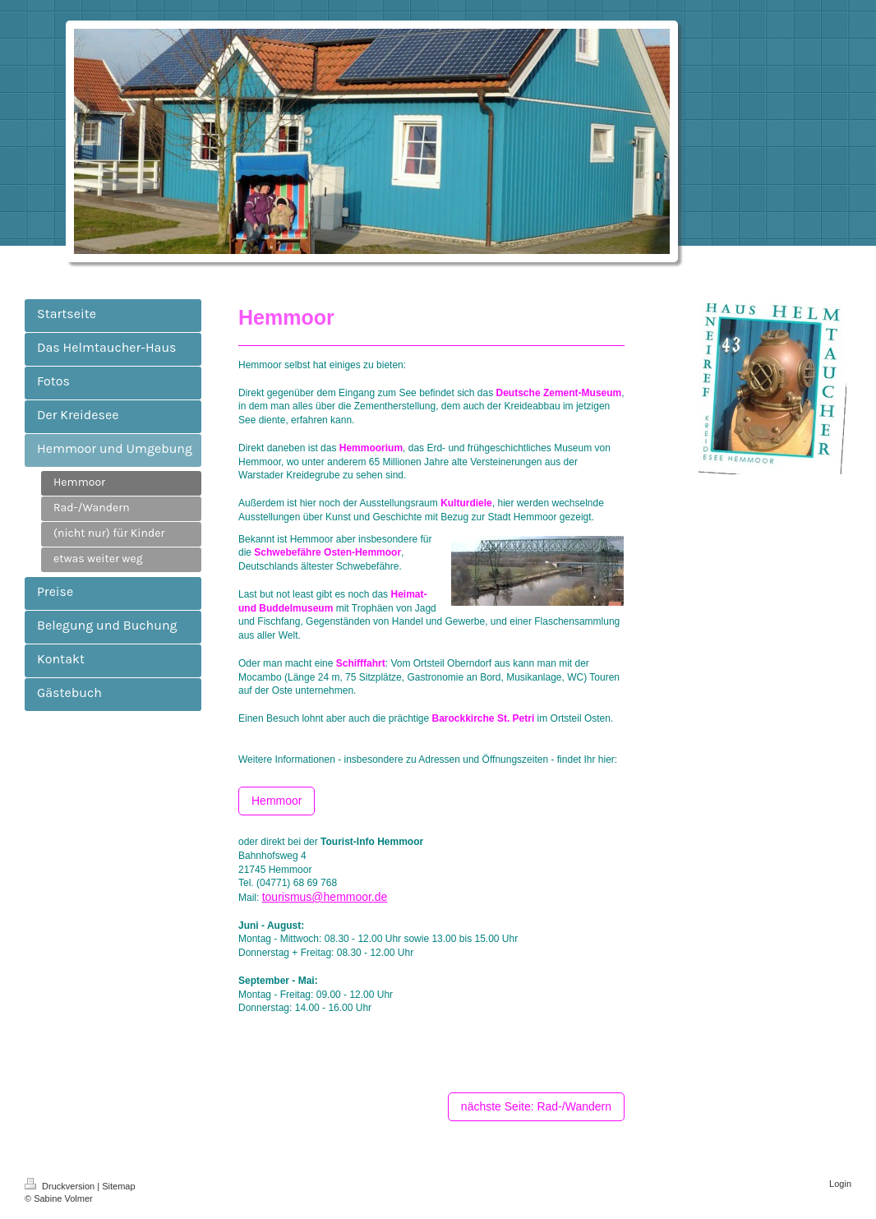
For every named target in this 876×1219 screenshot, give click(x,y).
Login (840, 1184)
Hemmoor (276, 800)
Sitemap (118, 1186)
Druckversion (61, 1186)
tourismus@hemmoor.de (325, 896)
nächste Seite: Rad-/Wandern (536, 1106)
